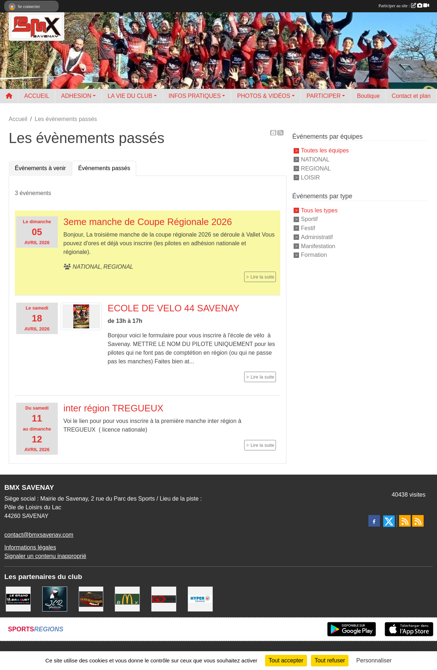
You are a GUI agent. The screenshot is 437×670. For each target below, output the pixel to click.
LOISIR (310, 177)
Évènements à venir (40, 168)
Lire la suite (262, 277)
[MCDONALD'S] (127, 599)
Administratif (317, 237)
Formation (314, 255)
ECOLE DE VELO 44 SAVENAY (173, 308)
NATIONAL (315, 159)
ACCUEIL (36, 96)
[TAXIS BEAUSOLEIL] (91, 599)
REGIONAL (316, 168)
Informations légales (30, 547)
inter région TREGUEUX (114, 408)
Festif (308, 228)
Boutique (368, 96)
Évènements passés (104, 168)
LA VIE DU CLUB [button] (130, 96)
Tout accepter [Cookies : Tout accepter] (286, 660)
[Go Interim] (163, 599)
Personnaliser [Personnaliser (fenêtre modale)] (374, 660)
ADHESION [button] (76, 96)
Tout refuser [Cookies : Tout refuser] (330, 660)
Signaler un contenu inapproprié (45, 556)
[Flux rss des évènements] (418, 521)
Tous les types (319, 210)
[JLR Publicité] (54, 599)
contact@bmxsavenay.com (38, 535)
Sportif (309, 219)
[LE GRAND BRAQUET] (18, 599)
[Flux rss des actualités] (405, 521)
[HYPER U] (200, 599)
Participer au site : (403, 5)
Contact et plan (411, 96)
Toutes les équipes (325, 150)
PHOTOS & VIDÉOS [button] (263, 96)
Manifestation (318, 246)
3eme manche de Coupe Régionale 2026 (148, 222)
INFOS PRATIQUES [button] (195, 96)
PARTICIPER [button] (324, 96)
